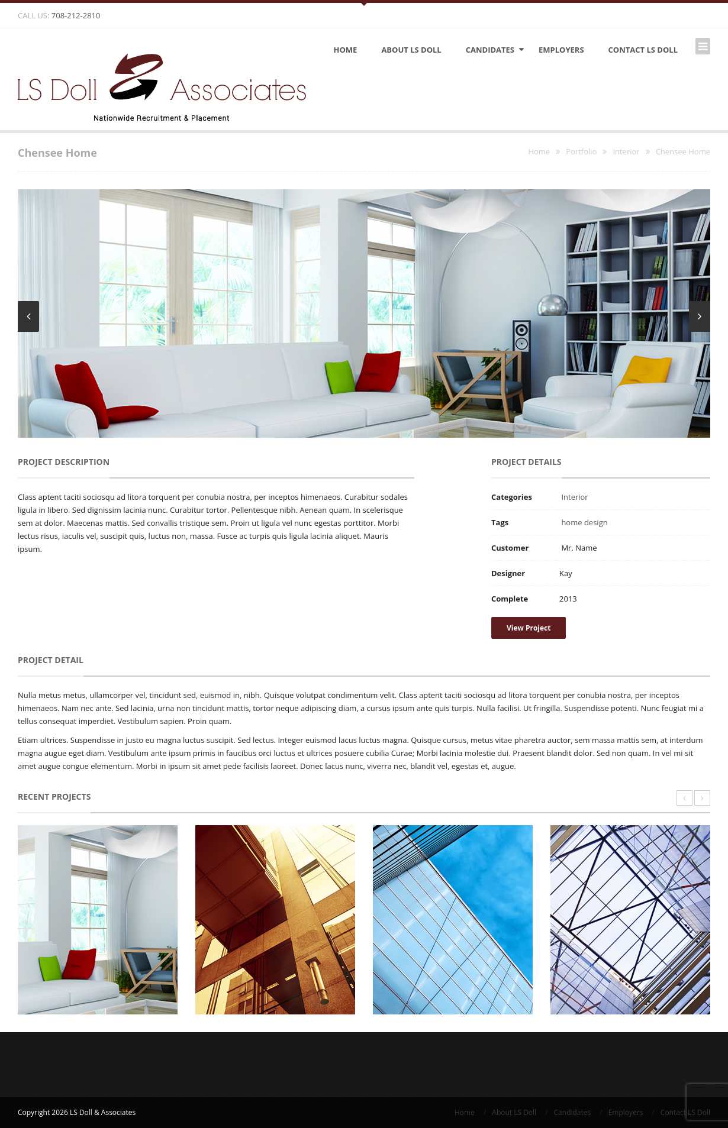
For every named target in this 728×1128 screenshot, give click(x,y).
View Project (528, 628)
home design (584, 522)
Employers (561, 49)
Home (345, 49)
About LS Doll (411, 49)
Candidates (490, 49)
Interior (574, 497)
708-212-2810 (76, 15)
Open (364, 3)
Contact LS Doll (643, 49)
